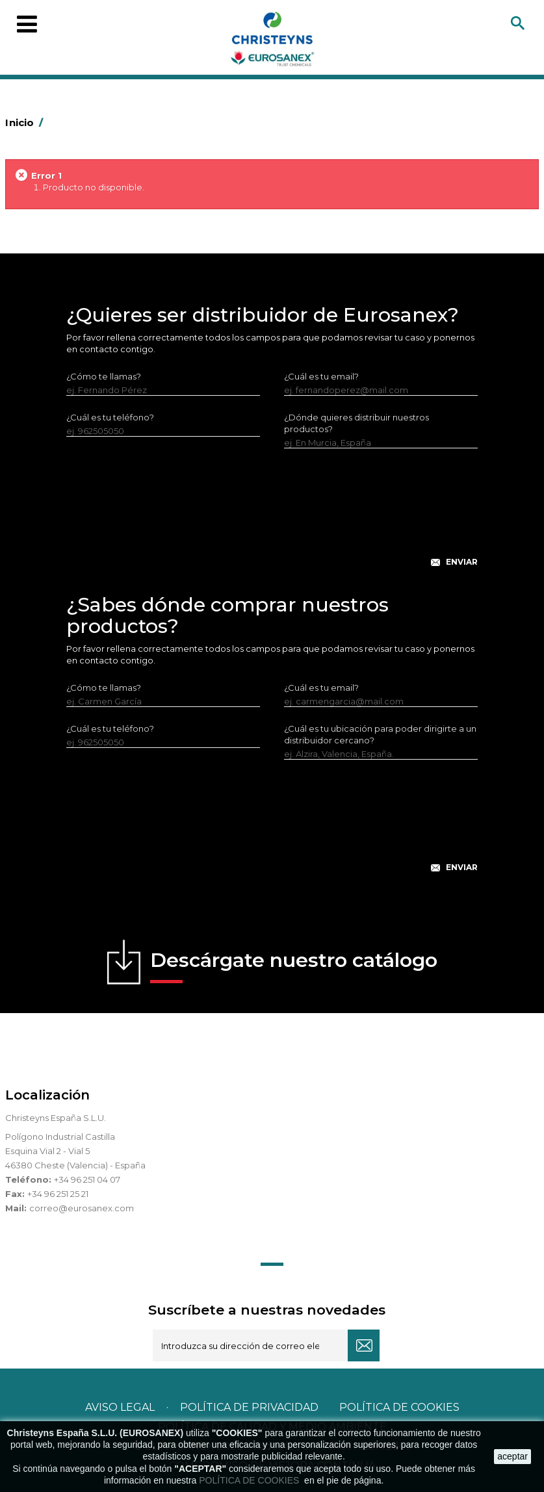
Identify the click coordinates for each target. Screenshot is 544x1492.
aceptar (512, 1456)
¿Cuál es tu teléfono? (110, 417)
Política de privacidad (249, 1407)
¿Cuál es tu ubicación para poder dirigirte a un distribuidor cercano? (380, 734)
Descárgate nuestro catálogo (293, 965)
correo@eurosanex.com (81, 1208)
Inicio (26, 122)
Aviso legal (120, 1407)
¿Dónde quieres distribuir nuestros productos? (356, 423)
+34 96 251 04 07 (87, 1179)
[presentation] (272, 518)
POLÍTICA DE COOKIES (250, 1480)
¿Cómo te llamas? (103, 376)
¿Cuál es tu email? (321, 376)
